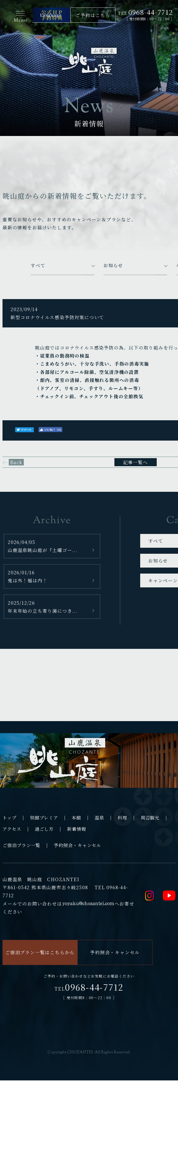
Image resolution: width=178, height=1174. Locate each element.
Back (16, 462)
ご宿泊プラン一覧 (21, 845)
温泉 (99, 817)
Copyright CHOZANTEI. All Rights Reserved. (89, 1052)
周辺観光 (150, 817)
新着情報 (76, 828)
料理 (122, 817)
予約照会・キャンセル (77, 845)
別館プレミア (44, 817)
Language (51, 15)
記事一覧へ (135, 462)
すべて (38, 265)
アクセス (12, 828)
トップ (10, 817)
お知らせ (113, 265)
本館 (76, 817)
